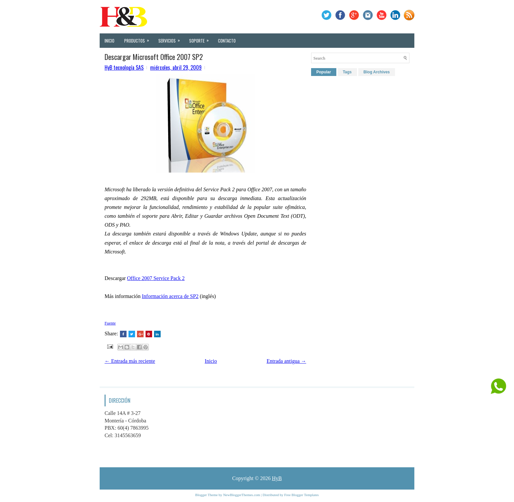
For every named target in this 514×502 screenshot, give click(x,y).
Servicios (171, 38)
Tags (347, 72)
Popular (323, 72)
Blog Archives (377, 72)
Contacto (227, 40)
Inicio (109, 40)
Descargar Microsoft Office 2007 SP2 (154, 57)
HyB (277, 478)
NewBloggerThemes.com (241, 495)
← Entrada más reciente (130, 361)
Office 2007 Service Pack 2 (156, 278)
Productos (138, 38)
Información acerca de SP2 (170, 296)
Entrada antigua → (286, 361)
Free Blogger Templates (301, 495)
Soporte (201, 38)
